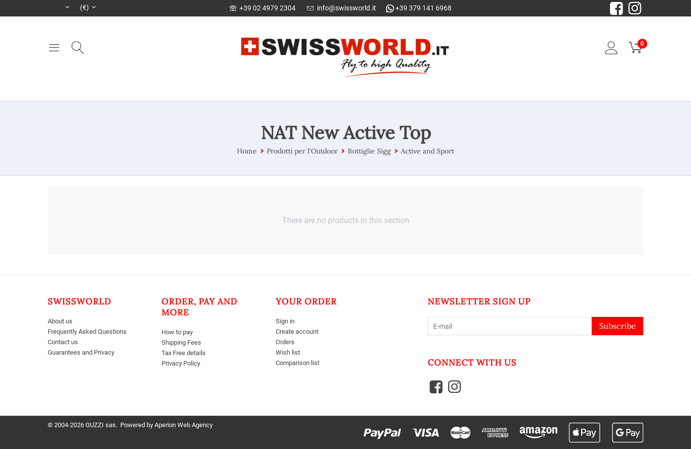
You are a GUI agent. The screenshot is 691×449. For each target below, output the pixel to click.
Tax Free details (185, 353)
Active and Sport (427, 151)
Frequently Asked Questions (91, 331)
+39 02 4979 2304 (263, 8)
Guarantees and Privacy (85, 352)
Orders (286, 342)
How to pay (179, 332)
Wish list (288, 352)
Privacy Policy (182, 363)
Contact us (64, 342)
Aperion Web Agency (183, 425)
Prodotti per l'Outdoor (302, 151)
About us (62, 321)
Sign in (286, 321)
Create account (299, 331)
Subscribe (617, 326)
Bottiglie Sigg (369, 151)
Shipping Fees (182, 342)
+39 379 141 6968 (419, 8)
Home (247, 151)
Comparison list (300, 362)
